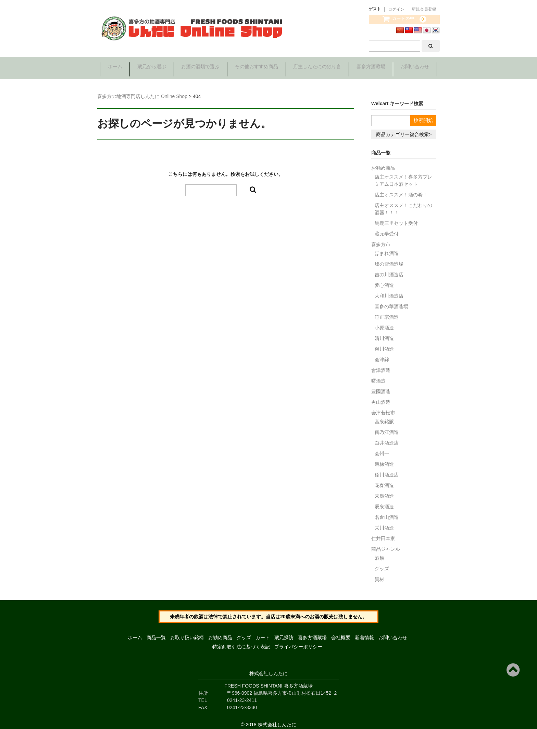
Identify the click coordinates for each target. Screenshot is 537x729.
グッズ (382, 564)
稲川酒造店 (387, 470)
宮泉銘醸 (384, 417)
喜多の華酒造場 (391, 301)
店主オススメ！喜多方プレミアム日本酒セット (403, 175)
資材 (379, 574)
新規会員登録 (424, 9)
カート (262, 633)
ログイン (396, 9)
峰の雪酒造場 (389, 259)
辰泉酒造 (384, 502)
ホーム (112, 67)
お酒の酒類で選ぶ (199, 67)
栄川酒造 (384, 523)
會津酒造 (380, 365)
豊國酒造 (380, 386)
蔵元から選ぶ (150, 67)
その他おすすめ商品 (256, 67)
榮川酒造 (384, 344)
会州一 (382, 448)
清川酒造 (384, 333)
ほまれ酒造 (387, 248)
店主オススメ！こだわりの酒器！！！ (403, 204)
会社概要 (340, 633)
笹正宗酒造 (387, 312)
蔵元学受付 (387, 229)
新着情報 (364, 633)
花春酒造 (384, 480)
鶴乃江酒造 (387, 427)
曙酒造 (378, 376)
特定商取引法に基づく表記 (241, 642)
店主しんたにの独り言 (318, 67)
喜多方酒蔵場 (372, 67)
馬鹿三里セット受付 (396, 218)
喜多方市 (380, 239)
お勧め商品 (383, 163)
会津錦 (382, 354)
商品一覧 (156, 633)
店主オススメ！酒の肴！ (401, 190)
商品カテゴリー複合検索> (404, 129)
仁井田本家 (383, 533)
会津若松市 (383, 408)
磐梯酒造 (384, 459)
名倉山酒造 (387, 512)
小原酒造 (384, 323)
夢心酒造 (384, 280)
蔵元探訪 (284, 633)
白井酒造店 (387, 438)
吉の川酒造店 (389, 269)
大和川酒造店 (389, 291)
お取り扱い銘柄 (187, 633)
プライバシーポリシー (298, 642)
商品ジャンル (385, 544)
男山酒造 (380, 397)
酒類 (379, 553)
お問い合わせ (417, 67)
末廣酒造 (384, 491)
